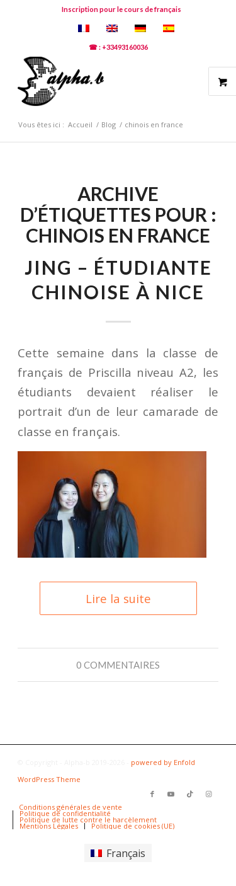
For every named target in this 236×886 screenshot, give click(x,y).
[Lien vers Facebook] (152, 794)
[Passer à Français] (117, 853)
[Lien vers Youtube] (171, 794)
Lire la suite (118, 598)
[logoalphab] (98, 81)
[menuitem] (121, 9)
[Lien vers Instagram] (208, 794)
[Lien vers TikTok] (190, 794)
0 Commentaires (118, 664)
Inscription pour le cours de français (121, 9)
